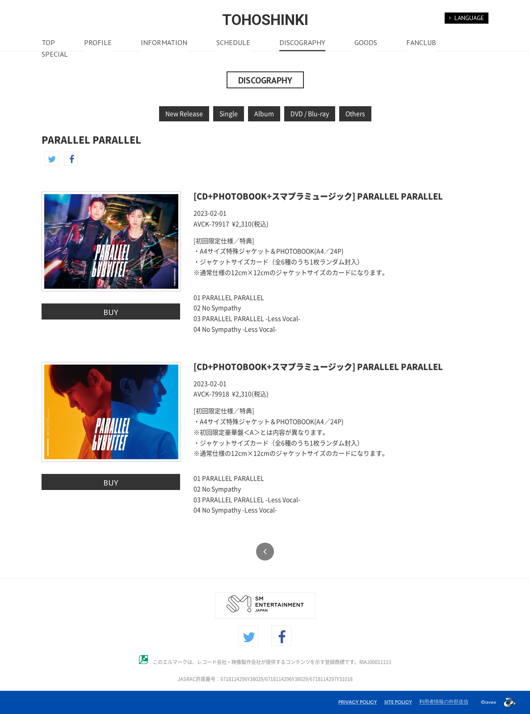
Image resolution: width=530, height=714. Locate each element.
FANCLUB (421, 43)
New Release (184, 114)
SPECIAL (55, 54)
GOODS (365, 43)
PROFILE (98, 43)
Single (228, 114)
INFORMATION (164, 43)
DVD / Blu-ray (309, 114)
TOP (48, 43)
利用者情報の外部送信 (443, 701)
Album (264, 114)
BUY (110, 312)
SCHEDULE (233, 43)
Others (355, 114)
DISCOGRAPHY (302, 43)
